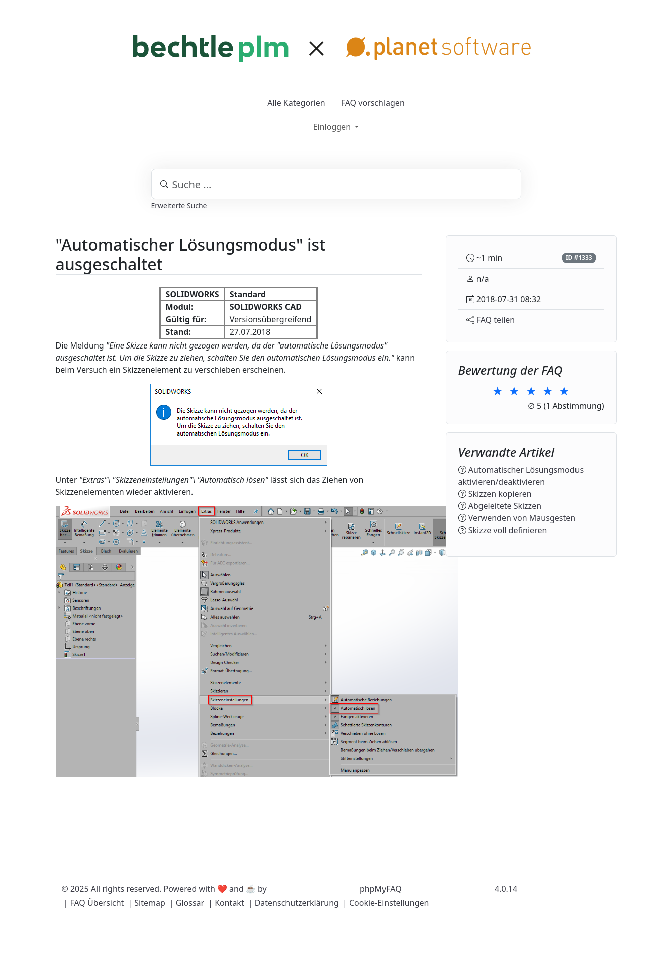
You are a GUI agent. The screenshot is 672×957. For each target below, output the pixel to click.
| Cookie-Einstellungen (386, 902)
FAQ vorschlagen (373, 102)
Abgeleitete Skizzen (504, 505)
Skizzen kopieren (500, 493)
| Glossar (186, 902)
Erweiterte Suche (179, 205)
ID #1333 (579, 257)
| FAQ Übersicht (94, 902)
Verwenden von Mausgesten (521, 518)
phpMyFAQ (381, 888)
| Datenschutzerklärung (293, 902)
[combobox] (336, 184)
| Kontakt (226, 902)
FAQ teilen (495, 319)
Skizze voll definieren (507, 530)
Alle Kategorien (296, 102)
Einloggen (333, 126)
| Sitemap (146, 902)
